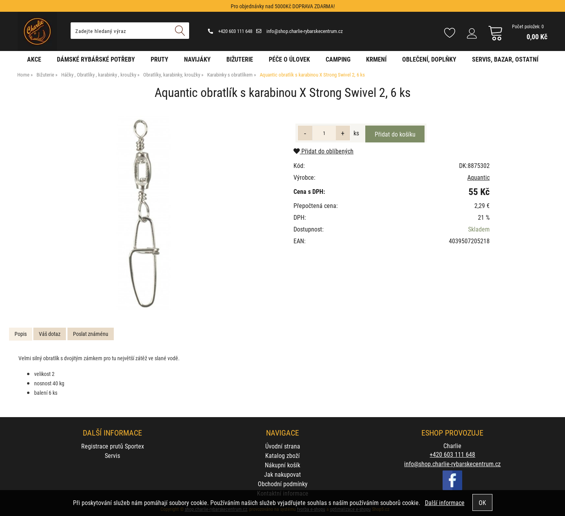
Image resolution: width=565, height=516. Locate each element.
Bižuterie (239, 59)
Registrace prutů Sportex (112, 446)
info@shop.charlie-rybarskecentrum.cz (299, 31)
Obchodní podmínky (283, 484)
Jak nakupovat (282, 474)
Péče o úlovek (289, 59)
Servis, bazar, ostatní (505, 59)
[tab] (20, 334)
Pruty (159, 59)
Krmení (376, 59)
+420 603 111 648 (230, 31)
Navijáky (197, 59)
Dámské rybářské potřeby (96, 59)
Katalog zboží (282, 455)
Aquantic (478, 177)
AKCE (34, 59)
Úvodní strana (282, 446)
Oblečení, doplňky (429, 59)
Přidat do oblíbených (323, 151)
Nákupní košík (282, 465)
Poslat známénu (90, 333)
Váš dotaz (49, 333)
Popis (21, 333)
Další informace (445, 502)
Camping (338, 59)
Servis (112, 455)
